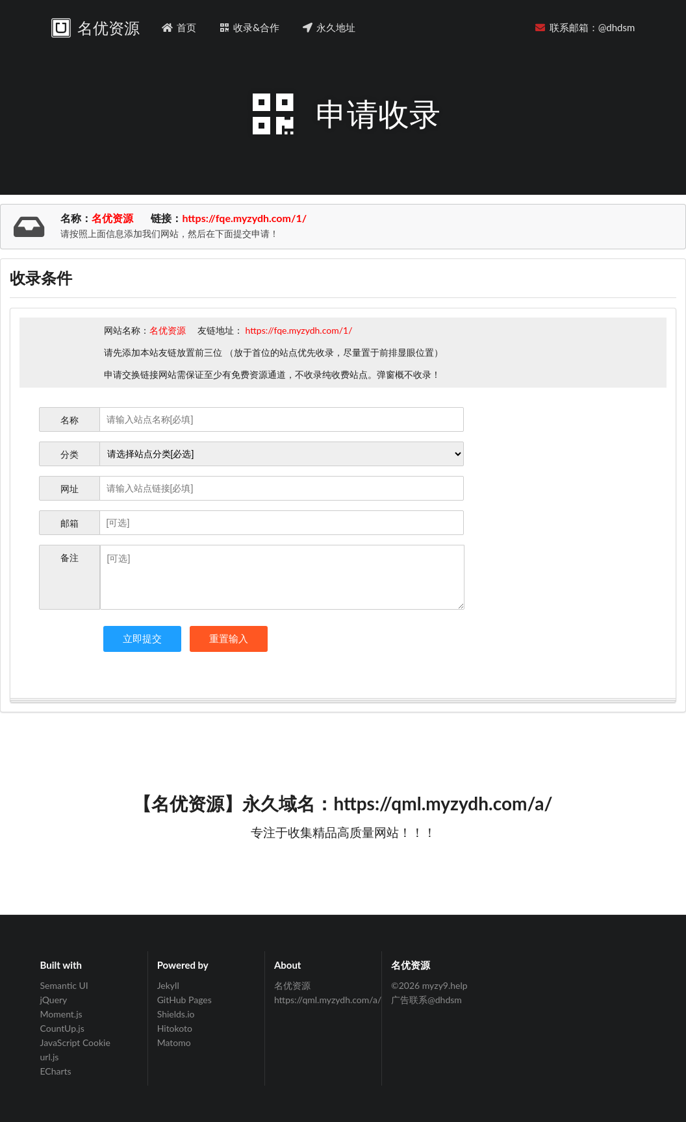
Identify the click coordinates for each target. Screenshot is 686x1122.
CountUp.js (62, 1028)
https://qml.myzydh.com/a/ (323, 999)
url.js (49, 1056)
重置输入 (228, 638)
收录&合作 (248, 27)
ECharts (55, 1071)
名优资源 (292, 985)
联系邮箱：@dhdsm (585, 27)
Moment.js (61, 1013)
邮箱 (69, 523)
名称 (69, 419)
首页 (179, 27)
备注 (69, 557)
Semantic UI (64, 985)
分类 (69, 454)
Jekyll (168, 985)
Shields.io (176, 1013)
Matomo (174, 1042)
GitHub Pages (184, 999)
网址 (69, 488)
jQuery (54, 999)
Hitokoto (174, 1028)
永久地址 (328, 27)
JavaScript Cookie (75, 1042)
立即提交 (142, 638)
